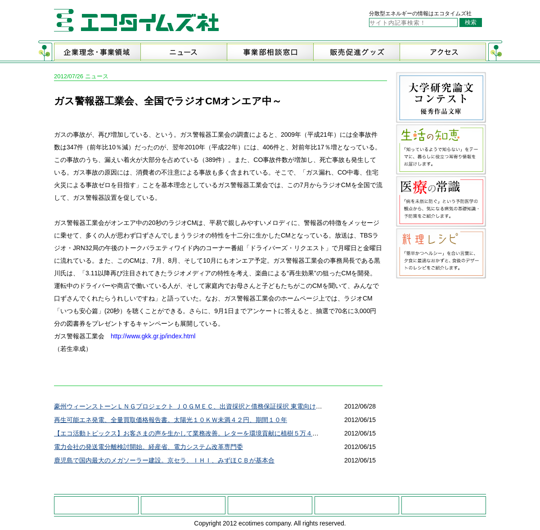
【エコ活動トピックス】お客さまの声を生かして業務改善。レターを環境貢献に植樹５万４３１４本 (196, 433)
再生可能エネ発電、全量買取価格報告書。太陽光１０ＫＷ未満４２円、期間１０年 (170, 419)
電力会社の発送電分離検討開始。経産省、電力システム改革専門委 (148, 446)
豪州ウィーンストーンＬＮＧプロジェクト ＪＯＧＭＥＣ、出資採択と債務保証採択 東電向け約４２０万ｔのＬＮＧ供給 (223, 406)
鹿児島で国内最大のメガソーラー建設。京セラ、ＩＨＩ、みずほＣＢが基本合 (164, 460)
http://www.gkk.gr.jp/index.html (153, 336)
